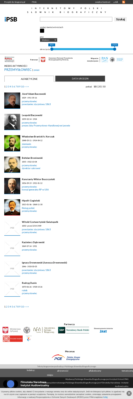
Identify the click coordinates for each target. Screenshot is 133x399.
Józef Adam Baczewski (34, 94)
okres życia (45, 49)
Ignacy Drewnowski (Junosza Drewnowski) (44, 262)
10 (22, 86)
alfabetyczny (95, 370)
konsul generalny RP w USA (35, 189)
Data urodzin (80, 78)
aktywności (62, 370)
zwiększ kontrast (102, 2)
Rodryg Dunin (29, 283)
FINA (34, 2)
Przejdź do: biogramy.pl (14, 2)
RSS (123, 2)
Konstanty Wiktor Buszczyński (38, 179)
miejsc (50, 375)
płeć (42, 37)
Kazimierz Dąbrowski (33, 242)
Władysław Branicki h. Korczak (38, 136)
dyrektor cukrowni (31, 168)
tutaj (105, 397)
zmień (36, 70)
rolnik (25, 290)
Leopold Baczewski (32, 115)
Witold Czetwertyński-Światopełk (40, 222)
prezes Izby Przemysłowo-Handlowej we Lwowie (46, 125)
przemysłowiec (18, 69)
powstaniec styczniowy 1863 (36, 104)
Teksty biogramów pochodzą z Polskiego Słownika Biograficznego (66, 366)
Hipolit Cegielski (31, 200)
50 (104, 86)
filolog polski (28, 208)
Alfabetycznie (29, 79)
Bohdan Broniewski (32, 158)
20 (99, 86)
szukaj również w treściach (51, 27)
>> (27, 86)
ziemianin (26, 144)
